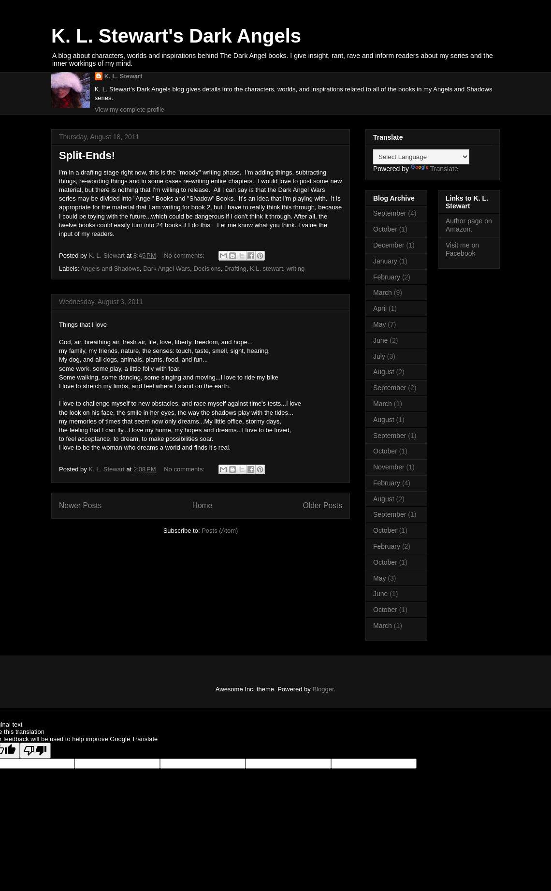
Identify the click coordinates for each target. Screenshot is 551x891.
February (386, 277)
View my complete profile (129, 109)
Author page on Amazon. (469, 225)
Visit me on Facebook (462, 249)
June (380, 340)
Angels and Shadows (110, 268)
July (379, 356)
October (385, 229)
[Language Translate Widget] (421, 156)
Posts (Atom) (220, 530)
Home (202, 505)
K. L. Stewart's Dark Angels (176, 35)
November (389, 467)
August (383, 372)
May (379, 324)
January (385, 261)
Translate (434, 169)
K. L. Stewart (123, 76)
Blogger (323, 689)
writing (296, 268)
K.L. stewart (266, 268)
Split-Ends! (87, 155)
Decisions (207, 268)
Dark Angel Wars (166, 268)
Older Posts (322, 505)
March (382, 292)
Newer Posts (80, 505)
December (389, 245)
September (389, 213)
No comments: (185, 255)
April (380, 308)
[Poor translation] (35, 751)
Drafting (235, 268)
